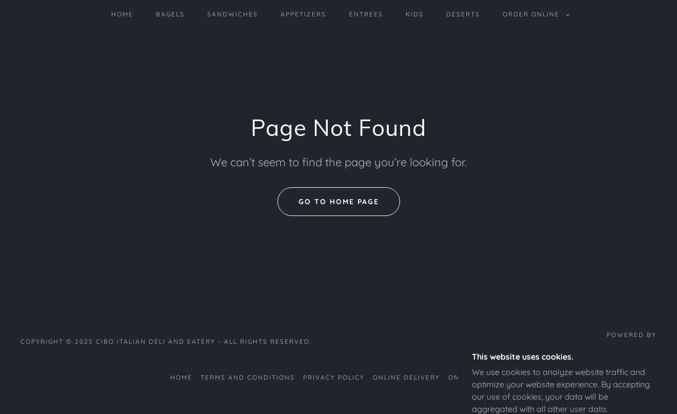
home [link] (122, 14)
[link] (622, 347)
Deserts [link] (463, 14)
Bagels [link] (170, 14)
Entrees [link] (366, 14)
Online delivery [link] (406, 377)
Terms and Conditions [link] (248, 377)
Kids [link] (415, 14)
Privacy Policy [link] (334, 377)
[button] (534, 14)
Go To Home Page (338, 201)
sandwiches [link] (232, 14)
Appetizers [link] (303, 14)
